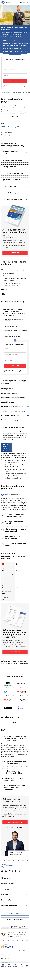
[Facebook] (9, 866)
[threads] (20, 866)
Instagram (23, 86)
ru (24, 945)
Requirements (16, 92)
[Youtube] (2, 866)
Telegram (15, 86)
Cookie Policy (5, 957)
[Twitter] (13, 866)
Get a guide (15, 253)
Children (4, 294)
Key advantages (5, 92)
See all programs (15, 663)
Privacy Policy (6, 953)
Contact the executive (15, 914)
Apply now (15, 81)
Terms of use (5, 949)
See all (15, 717)
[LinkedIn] (16, 866)
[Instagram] (6, 866)
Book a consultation (15, 817)
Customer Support (15, 908)
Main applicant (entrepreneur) (12, 270)
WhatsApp (6, 86)
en (20, 945)
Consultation (22, 2)
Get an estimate (15, 646)
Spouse (4, 290)
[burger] (27, 965)
